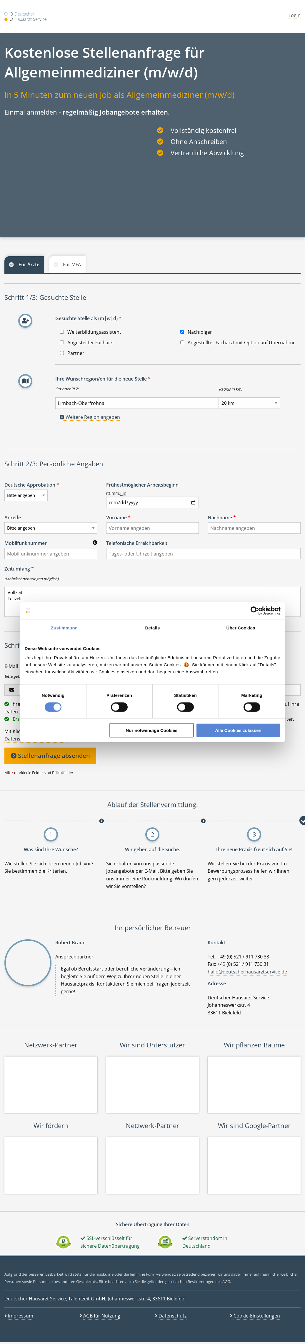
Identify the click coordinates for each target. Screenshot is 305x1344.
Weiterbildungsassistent (90, 332)
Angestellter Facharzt (87, 342)
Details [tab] (152, 627)
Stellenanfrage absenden (50, 756)
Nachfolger (196, 332)
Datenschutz (172, 1315)
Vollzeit (150, 592)
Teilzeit (150, 599)
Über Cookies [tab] (240, 627)
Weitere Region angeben (90, 417)
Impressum (20, 1315)
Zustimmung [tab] (64, 627)
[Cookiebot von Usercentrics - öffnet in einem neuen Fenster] (255, 610)
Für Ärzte (29, 264)
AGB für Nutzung (101, 1315)
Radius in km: (230, 389)
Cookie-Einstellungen (257, 1315)
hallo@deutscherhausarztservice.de (247, 971)
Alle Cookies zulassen (238, 730)
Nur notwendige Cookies (151, 730)
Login (295, 15)
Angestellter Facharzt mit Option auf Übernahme (238, 342)
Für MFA (72, 264)
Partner (72, 353)
